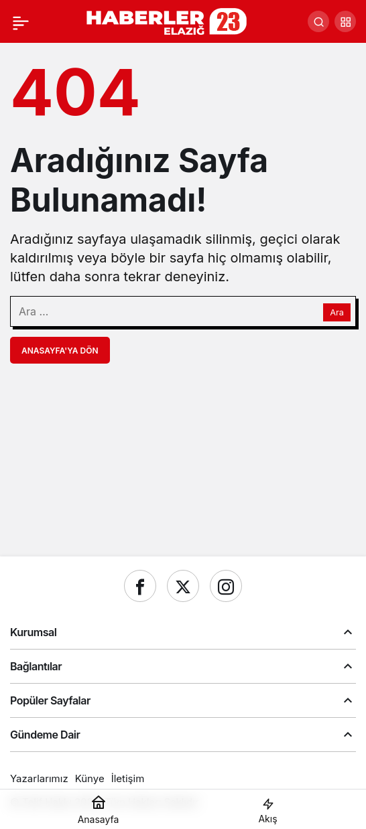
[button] (345, 21)
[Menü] (21, 21)
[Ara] (318, 21)
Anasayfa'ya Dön (60, 351)
